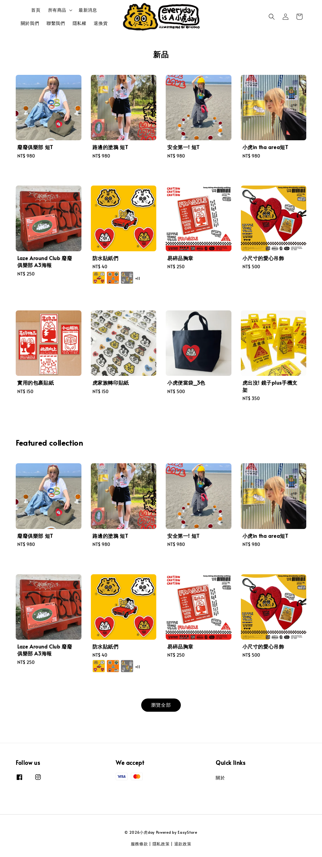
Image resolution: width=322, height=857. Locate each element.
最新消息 (88, 10)
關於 (220, 778)
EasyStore (187, 832)
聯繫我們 (56, 23)
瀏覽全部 (161, 704)
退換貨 (101, 23)
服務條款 (139, 844)
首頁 (35, 10)
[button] (272, 17)
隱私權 (79, 23)
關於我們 (30, 23)
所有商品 (57, 10)
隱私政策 (161, 844)
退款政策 (183, 844)
